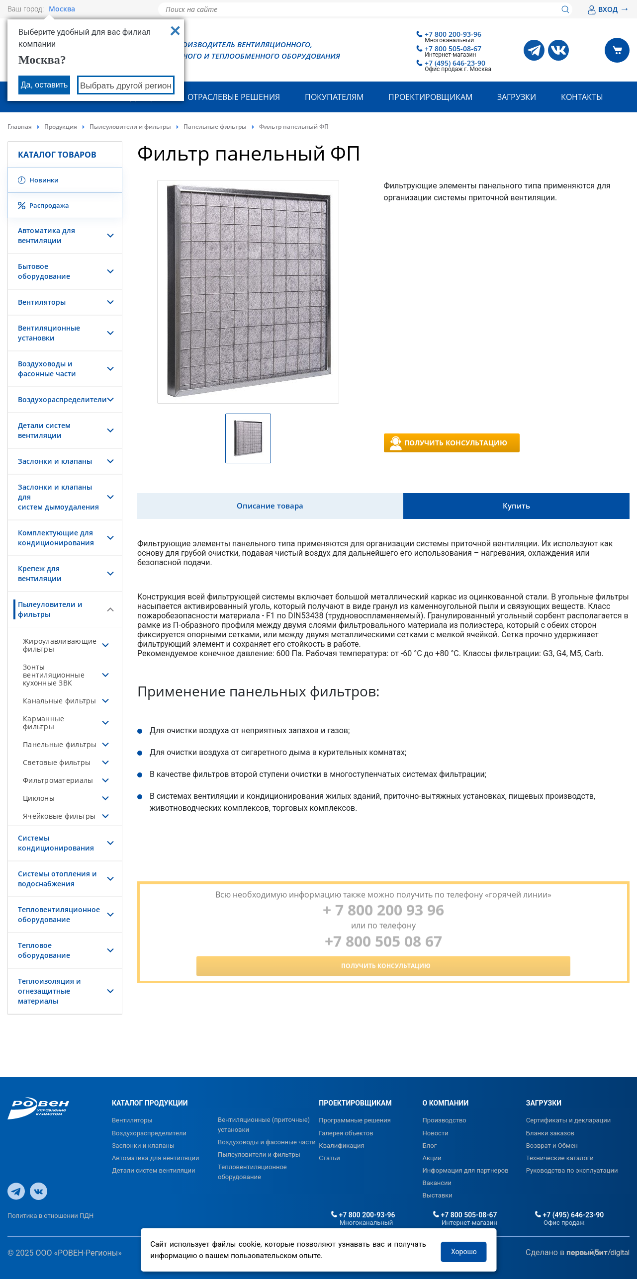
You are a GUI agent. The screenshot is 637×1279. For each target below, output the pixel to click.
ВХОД (608, 9)
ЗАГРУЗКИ (543, 1103)
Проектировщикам (430, 96)
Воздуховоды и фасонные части (47, 368)
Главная (19, 126)
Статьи (329, 1158)
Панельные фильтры (215, 126)
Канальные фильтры (59, 700)
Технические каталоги (560, 1158)
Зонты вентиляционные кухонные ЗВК (54, 674)
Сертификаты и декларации (568, 1120)
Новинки (38, 179)
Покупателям (334, 96)
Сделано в (578, 1253)
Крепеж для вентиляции (40, 573)
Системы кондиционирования (56, 843)
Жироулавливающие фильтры (59, 645)
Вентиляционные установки (49, 332)
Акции (432, 1158)
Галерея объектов (346, 1133)
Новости (436, 1133)
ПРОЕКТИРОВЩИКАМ (355, 1103)
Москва (62, 8)
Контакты (582, 96)
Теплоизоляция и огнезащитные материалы (49, 991)
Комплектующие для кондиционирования (56, 537)
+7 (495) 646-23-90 (455, 63)
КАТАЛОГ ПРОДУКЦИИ (150, 1103)
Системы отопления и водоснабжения (57, 878)
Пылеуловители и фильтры (130, 126)
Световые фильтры (57, 762)
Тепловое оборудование (44, 950)
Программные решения (355, 1120)
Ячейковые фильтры (59, 816)
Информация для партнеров (466, 1170)
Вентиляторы (42, 302)
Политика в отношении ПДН (50, 1215)
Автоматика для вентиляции (46, 235)
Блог (430, 1145)
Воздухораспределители (62, 399)
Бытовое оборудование (44, 271)
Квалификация (341, 1145)
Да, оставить (44, 85)
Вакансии (437, 1183)
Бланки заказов (550, 1133)
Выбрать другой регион (126, 85)
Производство (444, 1120)
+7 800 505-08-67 (453, 48)
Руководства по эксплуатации (572, 1170)
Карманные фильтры (43, 722)
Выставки (438, 1195)
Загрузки (516, 96)
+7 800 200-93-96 (453, 34)
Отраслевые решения (233, 96)
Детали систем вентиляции (44, 430)
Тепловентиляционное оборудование (59, 914)
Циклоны (39, 798)
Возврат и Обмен (552, 1145)
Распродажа (43, 205)
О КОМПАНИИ (446, 1103)
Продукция (60, 126)
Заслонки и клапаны (55, 461)
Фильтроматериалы (58, 780)
